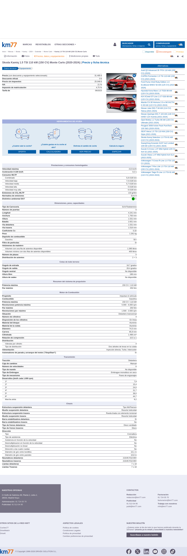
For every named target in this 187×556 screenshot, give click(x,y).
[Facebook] (128, 551)
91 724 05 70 (20, 502)
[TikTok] (172, 551)
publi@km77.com (134, 506)
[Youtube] (155, 551)
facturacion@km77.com (168, 500)
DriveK (3, 533)
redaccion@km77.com (136, 497)
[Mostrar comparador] (169, 44)
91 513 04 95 (17, 504)
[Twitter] (137, 551)
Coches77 (4, 528)
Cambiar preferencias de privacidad (78, 536)
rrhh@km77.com (165, 506)
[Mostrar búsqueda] (137, 44)
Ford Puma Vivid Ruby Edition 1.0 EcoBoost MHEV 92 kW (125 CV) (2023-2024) (158, 85)
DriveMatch (5, 530)
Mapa (17, 498)
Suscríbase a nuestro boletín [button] (144, 535)
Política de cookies (71, 528)
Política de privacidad (72, 533)
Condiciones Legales (71, 530)
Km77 (9, 44)
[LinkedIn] (146, 551)
